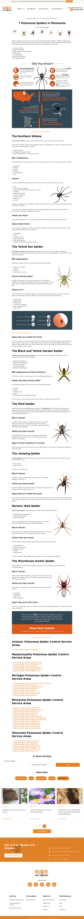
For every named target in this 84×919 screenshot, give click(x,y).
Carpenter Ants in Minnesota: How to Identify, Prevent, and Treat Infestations (69, 818)
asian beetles (41, 778)
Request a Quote (13, 861)
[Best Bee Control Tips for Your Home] (14, 802)
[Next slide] (44, 833)
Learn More (69, 1)
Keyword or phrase (9, 761)
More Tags (63, 778)
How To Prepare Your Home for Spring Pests (40, 817)
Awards (52, 778)
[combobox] (42, 765)
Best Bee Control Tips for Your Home (14, 817)
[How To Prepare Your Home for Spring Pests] (42, 802)
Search (68, 764)
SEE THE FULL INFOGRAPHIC (42, 131)
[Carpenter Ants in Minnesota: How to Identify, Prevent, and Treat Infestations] (70, 802)
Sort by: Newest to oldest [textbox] (39, 764)
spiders (46, 27)
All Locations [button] (31, 900)
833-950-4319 (76, 10)
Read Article (7, 825)
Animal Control (21, 778)
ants (31, 778)
